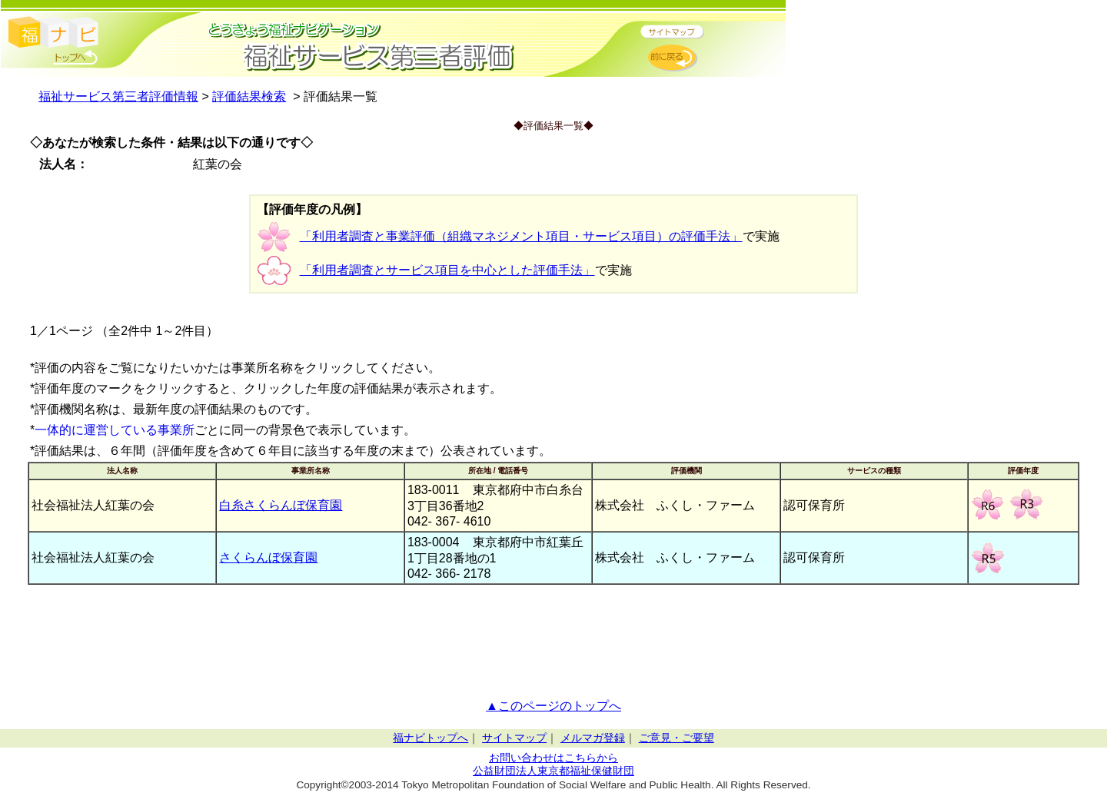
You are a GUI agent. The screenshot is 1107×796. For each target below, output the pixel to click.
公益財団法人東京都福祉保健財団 (553, 771)
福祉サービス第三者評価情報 (118, 96)
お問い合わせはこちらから (553, 758)
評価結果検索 (249, 96)
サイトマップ (514, 738)
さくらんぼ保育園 (268, 557)
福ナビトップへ (430, 738)
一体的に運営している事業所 (114, 429)
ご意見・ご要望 (676, 738)
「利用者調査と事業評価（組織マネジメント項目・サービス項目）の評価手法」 (521, 236)
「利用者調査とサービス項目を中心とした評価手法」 (447, 270)
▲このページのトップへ (553, 705)
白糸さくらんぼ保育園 (280, 505)
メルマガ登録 (592, 738)
